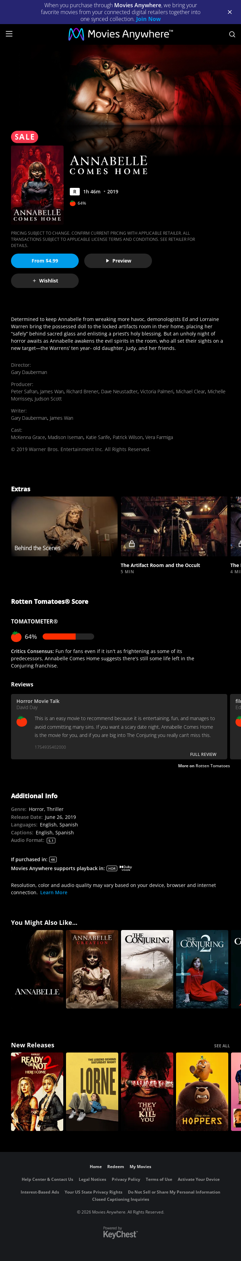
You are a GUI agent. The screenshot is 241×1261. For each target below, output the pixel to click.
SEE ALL (222, 1046)
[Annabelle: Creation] (92, 969)
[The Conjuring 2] (202, 969)
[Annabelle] (37, 969)
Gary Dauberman (29, 372)
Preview (118, 260)
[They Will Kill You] (147, 1091)
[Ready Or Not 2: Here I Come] (37, 1091)
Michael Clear (190, 391)
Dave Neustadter (119, 391)
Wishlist (45, 280)
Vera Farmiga (159, 437)
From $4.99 (45, 260)
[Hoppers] (202, 1091)
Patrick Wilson (128, 437)
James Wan (52, 391)
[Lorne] (92, 1091)
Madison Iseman (65, 437)
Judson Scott (48, 398)
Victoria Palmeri (156, 391)
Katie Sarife (98, 437)
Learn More (53, 892)
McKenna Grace (28, 437)
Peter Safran (24, 391)
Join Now (148, 19)
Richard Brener (82, 391)
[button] (174, 526)
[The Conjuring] (147, 969)
